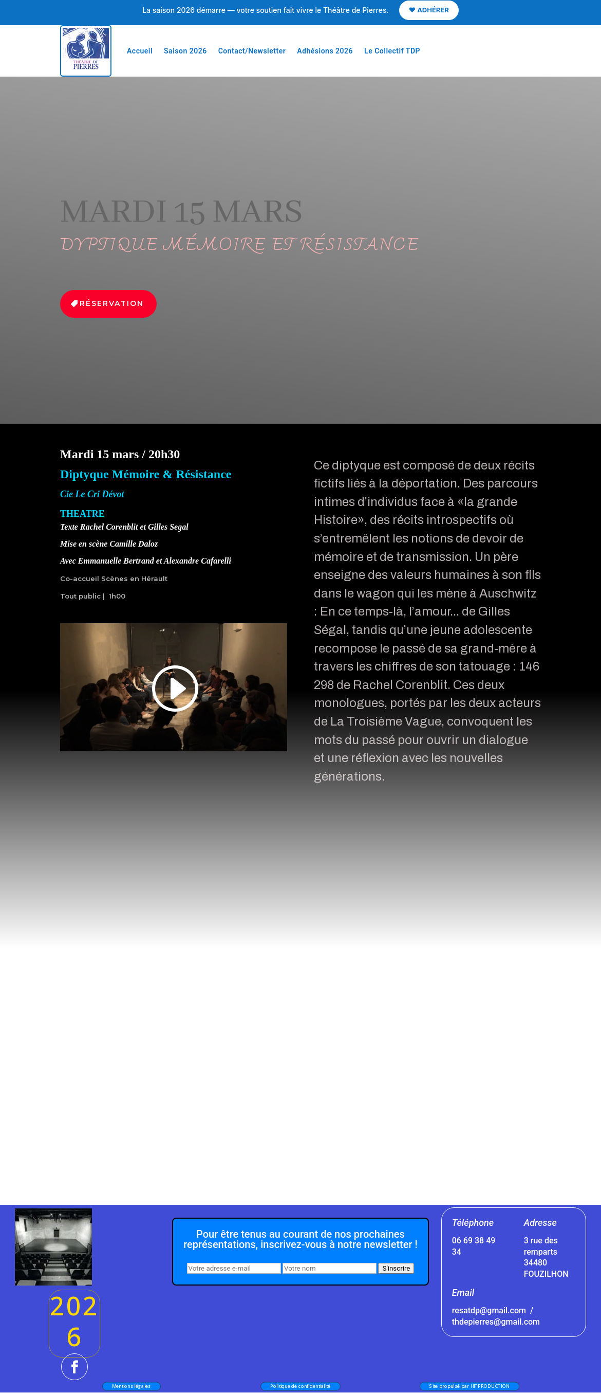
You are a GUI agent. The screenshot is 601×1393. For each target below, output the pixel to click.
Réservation (112, 303)
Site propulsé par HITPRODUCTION (469, 1386)
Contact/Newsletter (252, 51)
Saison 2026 (185, 51)
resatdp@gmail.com (489, 1310)
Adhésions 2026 (325, 51)
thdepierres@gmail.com (496, 1322)
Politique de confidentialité (300, 1386)
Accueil (140, 51)
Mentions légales (131, 1386)
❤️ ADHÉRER (429, 10)
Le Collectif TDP (392, 51)
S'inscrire (396, 1268)
